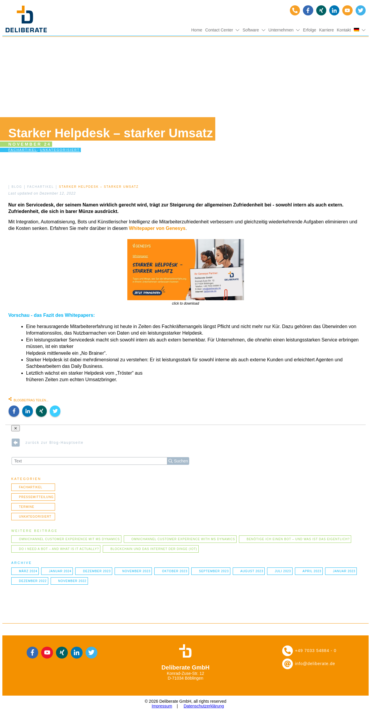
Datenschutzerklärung (204, 706)
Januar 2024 (60, 571)
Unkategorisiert (60, 150)
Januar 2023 (344, 571)
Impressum (162, 706)
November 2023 (136, 571)
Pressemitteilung (36, 497)
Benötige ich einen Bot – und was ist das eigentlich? (298, 539)
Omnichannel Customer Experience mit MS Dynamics (69, 539)
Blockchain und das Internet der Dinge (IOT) (153, 549)
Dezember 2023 (97, 571)
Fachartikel (22, 150)
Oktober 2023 (174, 571)
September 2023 (214, 571)
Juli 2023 (283, 571)
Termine (26, 506)
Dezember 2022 (33, 581)
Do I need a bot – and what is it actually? (59, 549)
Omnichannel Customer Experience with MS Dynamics (183, 539)
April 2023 (312, 571)
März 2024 (28, 571)
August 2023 (252, 571)
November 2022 (72, 581)
